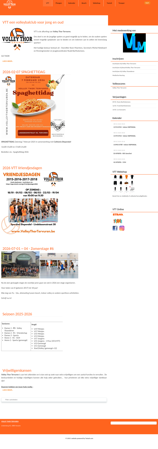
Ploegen (59, 3)
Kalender (71, 3)
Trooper (121, 3)
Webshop (96, 3)
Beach (84, 3)
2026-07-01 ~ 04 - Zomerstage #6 (28, 248)
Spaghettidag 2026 (21, 152)
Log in (147, 3)
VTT (47, 3)
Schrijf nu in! (6, 298)
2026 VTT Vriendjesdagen (22, 167)
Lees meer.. (8, 61)
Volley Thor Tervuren (119, 88)
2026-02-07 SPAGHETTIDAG (24, 72)
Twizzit (109, 3)
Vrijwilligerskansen (17, 370)
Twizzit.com (89, 438)
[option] (134, 42)
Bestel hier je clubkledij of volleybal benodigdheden (130, 196)
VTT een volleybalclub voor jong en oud (33, 22)
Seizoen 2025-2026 (17, 314)
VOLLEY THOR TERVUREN (9, 421)
